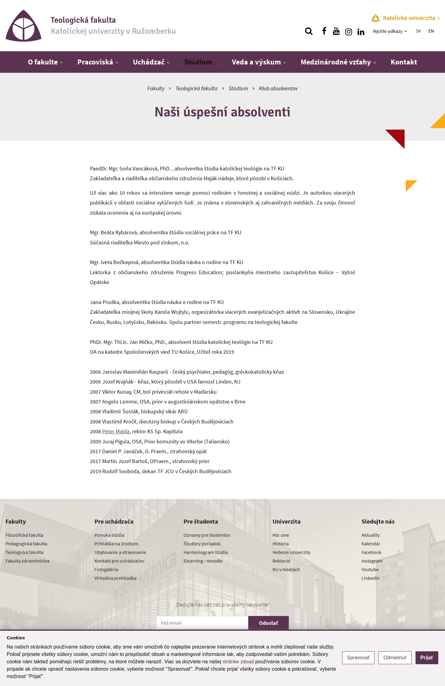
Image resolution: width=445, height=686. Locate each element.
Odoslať (268, 622)
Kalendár (371, 543)
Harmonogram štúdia (206, 552)
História (281, 543)
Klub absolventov (278, 88)
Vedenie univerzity (291, 552)
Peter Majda (116, 431)
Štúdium (198, 62)
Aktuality (371, 535)
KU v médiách (286, 569)
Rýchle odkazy (387, 31)
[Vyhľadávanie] (309, 31)
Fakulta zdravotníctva (27, 561)
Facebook (371, 552)
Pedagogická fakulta (26, 543)
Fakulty (155, 88)
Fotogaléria (106, 569)
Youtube (370, 569)
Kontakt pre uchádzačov (119, 561)
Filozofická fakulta (24, 535)
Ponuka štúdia (109, 535)
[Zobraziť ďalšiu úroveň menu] (406, 31)
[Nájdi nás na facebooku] (324, 31)
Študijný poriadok (202, 543)
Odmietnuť (394, 657)
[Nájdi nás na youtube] (336, 31)
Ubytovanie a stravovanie (120, 552)
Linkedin (371, 578)
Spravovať (358, 657)
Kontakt (404, 62)
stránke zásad (238, 661)
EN (431, 31)
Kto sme (281, 535)
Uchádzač (148, 62)
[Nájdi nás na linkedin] (361, 31)
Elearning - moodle (203, 561)
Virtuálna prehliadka (116, 578)
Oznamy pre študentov (207, 535)
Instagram (372, 561)
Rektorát (281, 561)
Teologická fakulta (197, 88)
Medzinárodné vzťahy (336, 62)
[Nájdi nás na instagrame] (348, 31)
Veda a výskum (256, 62)
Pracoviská (95, 62)
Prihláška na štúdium (116, 543)
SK (418, 31)
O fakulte (43, 62)
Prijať (426, 657)
